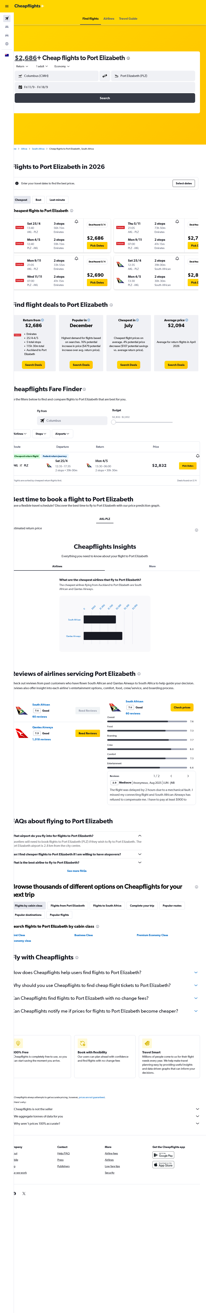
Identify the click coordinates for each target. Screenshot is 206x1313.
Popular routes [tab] (182, 910)
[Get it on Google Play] (166, 1159)
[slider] (118, 422)
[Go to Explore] (7, 44)
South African (51, 709)
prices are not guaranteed (102, 1102)
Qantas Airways (52, 732)
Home (23, 148)
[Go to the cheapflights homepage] (29, 6)
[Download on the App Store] (166, 1169)
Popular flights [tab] (69, 919)
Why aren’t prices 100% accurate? (112, 1128)
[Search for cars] (7, 35)
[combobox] (72, 66)
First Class (28, 940)
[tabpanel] (110, 621)
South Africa (48, 148)
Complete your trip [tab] (152, 910)
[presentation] (138, 58)
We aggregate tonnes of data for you (112, 1121)
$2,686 (36, 57)
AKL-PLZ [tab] (110, 518)
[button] (6, 6)
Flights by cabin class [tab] (38, 910)
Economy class (31, 945)
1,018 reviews (51, 744)
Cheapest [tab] (31, 199)
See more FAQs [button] (83, 875)
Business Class (90, 940)
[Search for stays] (7, 27)
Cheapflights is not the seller (112, 1113)
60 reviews (49, 721)
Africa (34, 148)
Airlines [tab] (65, 566)
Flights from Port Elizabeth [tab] (78, 910)
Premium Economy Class (155, 940)
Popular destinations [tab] (38, 919)
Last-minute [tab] (67, 199)
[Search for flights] (7, 18)
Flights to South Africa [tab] (117, 910)
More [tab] (155, 566)
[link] (42, 365)
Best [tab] (48, 199)
